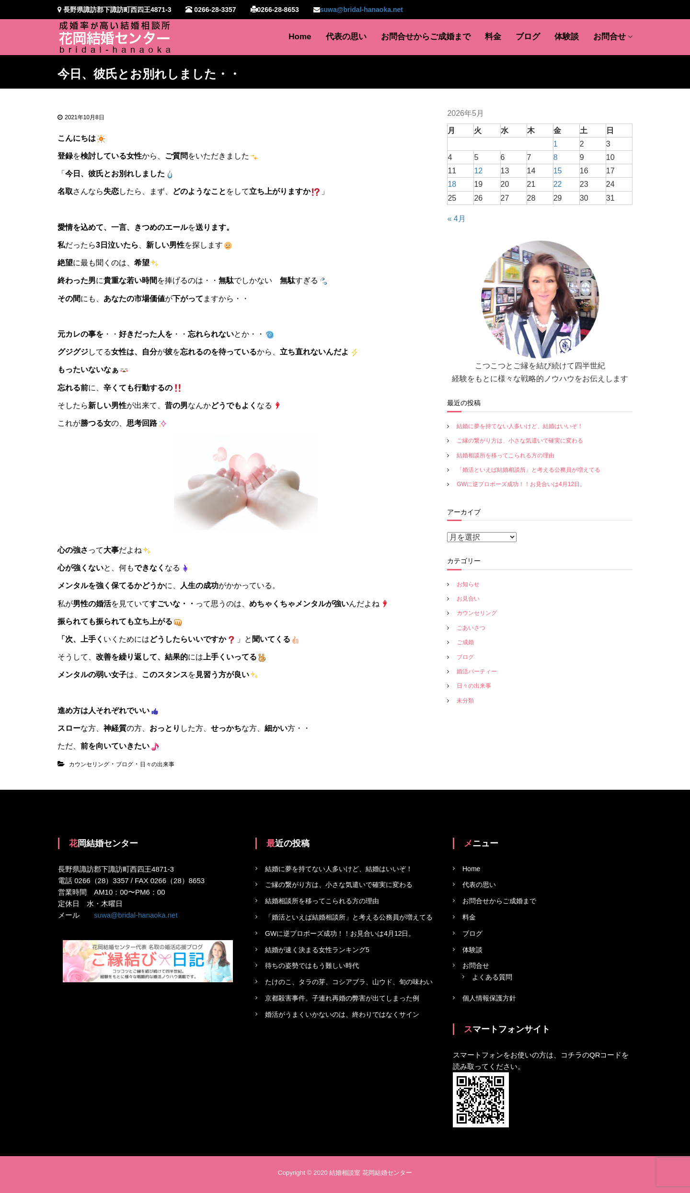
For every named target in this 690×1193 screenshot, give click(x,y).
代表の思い (346, 36)
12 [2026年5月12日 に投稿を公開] (478, 171)
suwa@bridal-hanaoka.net (361, 9)
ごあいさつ (471, 628)
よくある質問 (492, 977)
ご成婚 (465, 642)
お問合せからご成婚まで (426, 36)
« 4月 (456, 219)
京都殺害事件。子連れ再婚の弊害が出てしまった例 (342, 998)
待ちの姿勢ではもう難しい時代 (312, 965)
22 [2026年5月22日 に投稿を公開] (557, 184)
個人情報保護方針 (489, 998)
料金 (493, 36)
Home (299, 36)
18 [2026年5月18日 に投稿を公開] (452, 184)
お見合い (468, 598)
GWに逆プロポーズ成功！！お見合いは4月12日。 (521, 484)
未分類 (465, 700)
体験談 (566, 36)
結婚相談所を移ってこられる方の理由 (505, 455)
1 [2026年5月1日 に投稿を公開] (555, 144)
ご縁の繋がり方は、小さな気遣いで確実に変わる (520, 440)
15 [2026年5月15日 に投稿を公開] (557, 171)
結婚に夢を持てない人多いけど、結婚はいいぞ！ (520, 426)
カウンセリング (89, 764)
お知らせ (468, 584)
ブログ (528, 36)
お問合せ (609, 36)
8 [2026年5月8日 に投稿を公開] (555, 157)
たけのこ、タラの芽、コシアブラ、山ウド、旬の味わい (349, 982)
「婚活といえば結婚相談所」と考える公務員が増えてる (528, 469)
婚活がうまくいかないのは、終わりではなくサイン (342, 1014)
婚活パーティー (477, 671)
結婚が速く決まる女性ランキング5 (317, 950)
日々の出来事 (157, 764)
